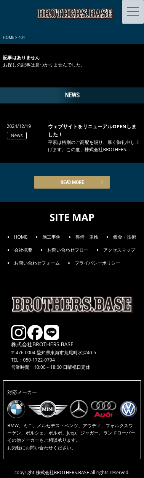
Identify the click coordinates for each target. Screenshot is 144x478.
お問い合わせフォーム (37, 263)
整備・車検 (86, 237)
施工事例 (51, 237)
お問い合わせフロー (67, 250)
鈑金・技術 (124, 237)
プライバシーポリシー (97, 263)
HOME (21, 237)
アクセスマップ (119, 250)
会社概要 (23, 250)
